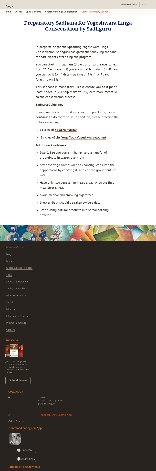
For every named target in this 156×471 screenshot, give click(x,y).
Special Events (33, 12)
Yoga (9, 275)
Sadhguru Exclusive (17, 281)
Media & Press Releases (19, 268)
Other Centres (16, 421)
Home (7, 12)
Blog (8, 254)
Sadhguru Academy (17, 288)
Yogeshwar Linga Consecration (61, 12)
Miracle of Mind (15, 247)
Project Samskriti (16, 323)
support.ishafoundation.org (57, 415)
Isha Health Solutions (18, 316)
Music (9, 261)
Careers (10, 330)
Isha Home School (16, 295)
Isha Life (11, 309)
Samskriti (11, 302)
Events (18, 12)
